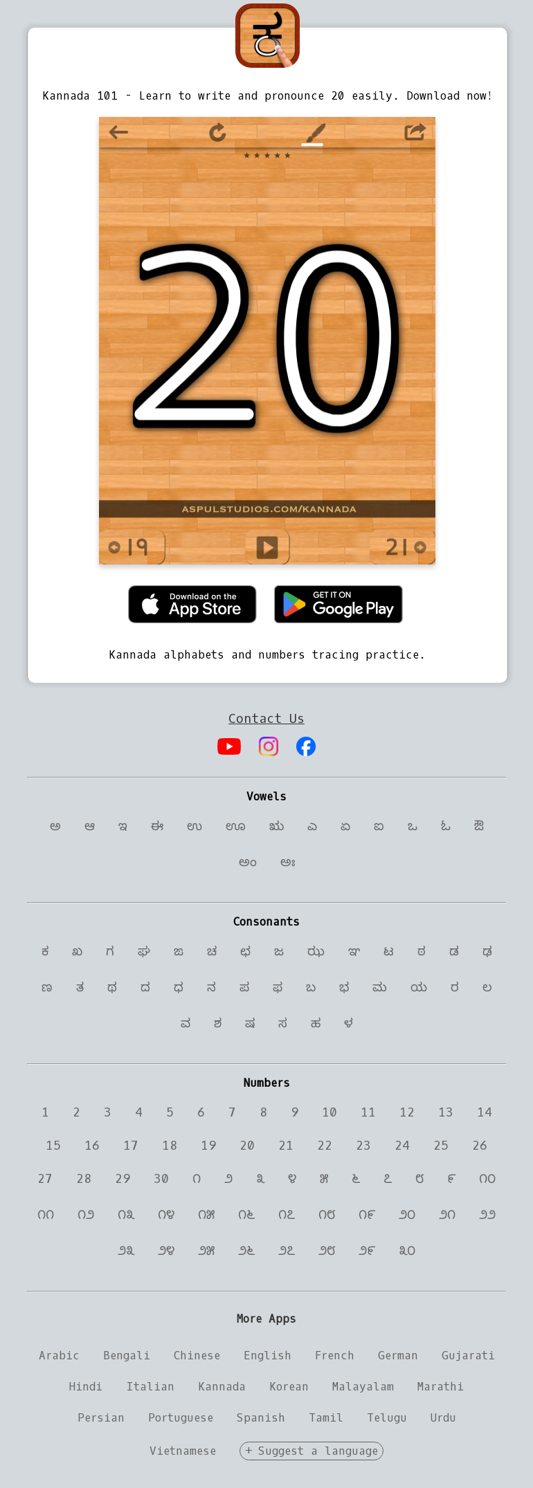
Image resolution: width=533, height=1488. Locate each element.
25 (441, 1145)
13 (445, 1112)
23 (363, 1145)
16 (92, 1145)
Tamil (326, 1418)
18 (169, 1145)
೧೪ (166, 1214)
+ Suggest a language (311, 1451)
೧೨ (86, 1214)
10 (329, 1112)
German (398, 1355)
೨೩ (126, 1250)
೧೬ (246, 1214)
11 (368, 1112)
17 (130, 1145)
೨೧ (447, 1214)
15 (53, 1145)
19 (208, 1145)
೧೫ (206, 1214)
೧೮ (326, 1214)
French (334, 1355)
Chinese (197, 1355)
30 (161, 1178)
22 (324, 1145)
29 (122, 1178)
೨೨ (487, 1214)
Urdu (443, 1418)
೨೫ (206, 1250)
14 (484, 1112)
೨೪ (166, 1250)
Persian (101, 1418)
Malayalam (363, 1386)
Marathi (440, 1386)
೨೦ (407, 1214)
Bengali (126, 1355)
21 (285, 1145)
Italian (150, 1386)
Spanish (261, 1418)
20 (247, 1145)
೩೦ (407, 1250)
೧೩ (126, 1214)
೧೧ (45, 1214)
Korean (289, 1386)
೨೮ (326, 1250)
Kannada (222, 1386)
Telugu (387, 1418)
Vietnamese (183, 1451)
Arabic (59, 1355)
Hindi (85, 1386)
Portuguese (180, 1418)
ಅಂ (248, 862)
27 (45, 1178)
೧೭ (286, 1214)
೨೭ (286, 1250)
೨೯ (367, 1250)
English (267, 1355)
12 (407, 1112)
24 (402, 1145)
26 (479, 1145)
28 (83, 1178)
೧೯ (367, 1214)
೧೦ (487, 1178)
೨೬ (246, 1250)
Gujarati (468, 1355)
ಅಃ (287, 862)
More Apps (266, 1319)
